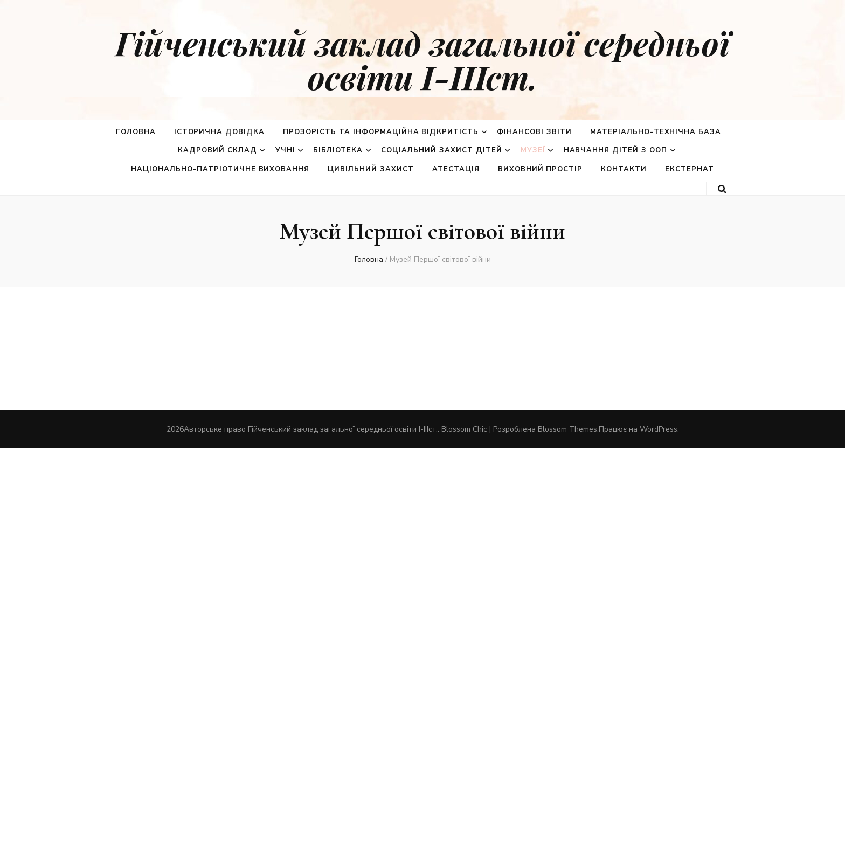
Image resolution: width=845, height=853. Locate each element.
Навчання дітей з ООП (616, 150)
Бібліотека (338, 150)
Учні (285, 150)
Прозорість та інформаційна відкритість (381, 132)
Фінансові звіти (534, 132)
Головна (136, 132)
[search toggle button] (722, 189)
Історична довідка (219, 132)
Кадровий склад (217, 150)
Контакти (624, 169)
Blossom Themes (567, 429)
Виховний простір (540, 169)
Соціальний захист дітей (441, 150)
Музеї (533, 150)
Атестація (456, 169)
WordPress (658, 429)
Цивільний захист (371, 169)
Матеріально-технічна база (655, 132)
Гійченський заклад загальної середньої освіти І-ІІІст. (422, 59)
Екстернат (689, 169)
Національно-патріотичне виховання (220, 169)
